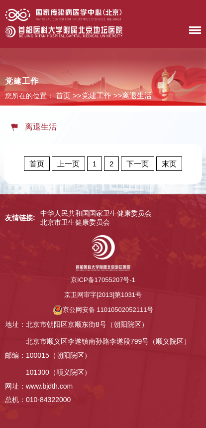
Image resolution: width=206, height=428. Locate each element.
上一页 (68, 163)
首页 (63, 95)
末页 (169, 163)
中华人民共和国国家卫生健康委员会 (96, 213)
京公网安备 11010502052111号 (103, 309)
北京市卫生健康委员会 (75, 222)
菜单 (192, 32)
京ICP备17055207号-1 (103, 280)
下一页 (137, 163)
